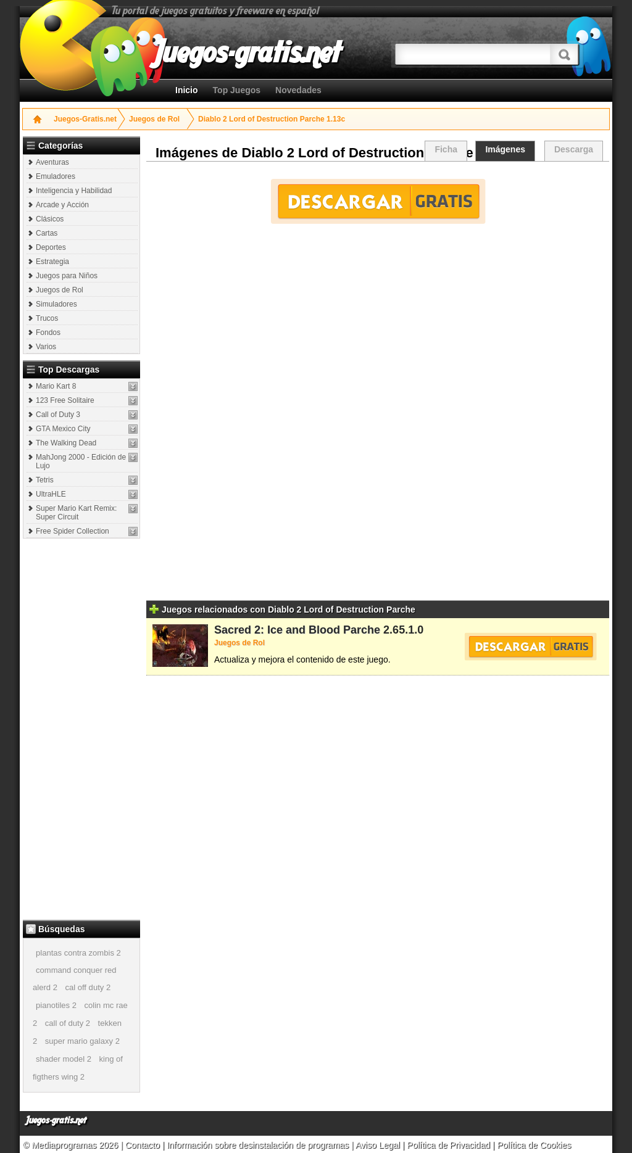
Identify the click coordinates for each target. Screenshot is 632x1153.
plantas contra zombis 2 (78, 952)
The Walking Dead (66, 443)
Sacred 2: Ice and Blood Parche (297, 630)
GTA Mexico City (63, 428)
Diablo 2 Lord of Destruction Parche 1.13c (271, 119)
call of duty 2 (67, 1023)
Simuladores (56, 304)
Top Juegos (237, 90)
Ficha (445, 149)
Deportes (51, 247)
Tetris (45, 480)
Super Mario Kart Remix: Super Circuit (76, 512)
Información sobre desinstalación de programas (259, 1145)
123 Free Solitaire (65, 400)
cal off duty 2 (87, 987)
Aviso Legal (378, 1145)
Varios (46, 346)
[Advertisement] (82, 728)
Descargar (378, 201)
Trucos (47, 318)
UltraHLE (51, 494)
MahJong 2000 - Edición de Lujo (81, 461)
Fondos (48, 332)
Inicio (186, 90)
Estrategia (52, 261)
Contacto (143, 1145)
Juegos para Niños (67, 275)
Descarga (573, 149)
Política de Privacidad (448, 1145)
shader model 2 (63, 1059)
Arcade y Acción (62, 204)
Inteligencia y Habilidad (74, 190)
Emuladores (55, 176)
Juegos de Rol (154, 119)
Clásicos (50, 219)
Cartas (46, 233)
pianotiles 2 (56, 1005)
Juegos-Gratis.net (85, 119)
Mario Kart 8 (56, 386)
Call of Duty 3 (58, 414)
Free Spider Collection (72, 531)
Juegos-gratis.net (56, 1120)
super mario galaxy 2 (82, 1041)
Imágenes (505, 149)
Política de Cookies (534, 1145)
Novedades (298, 90)
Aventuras (52, 162)
